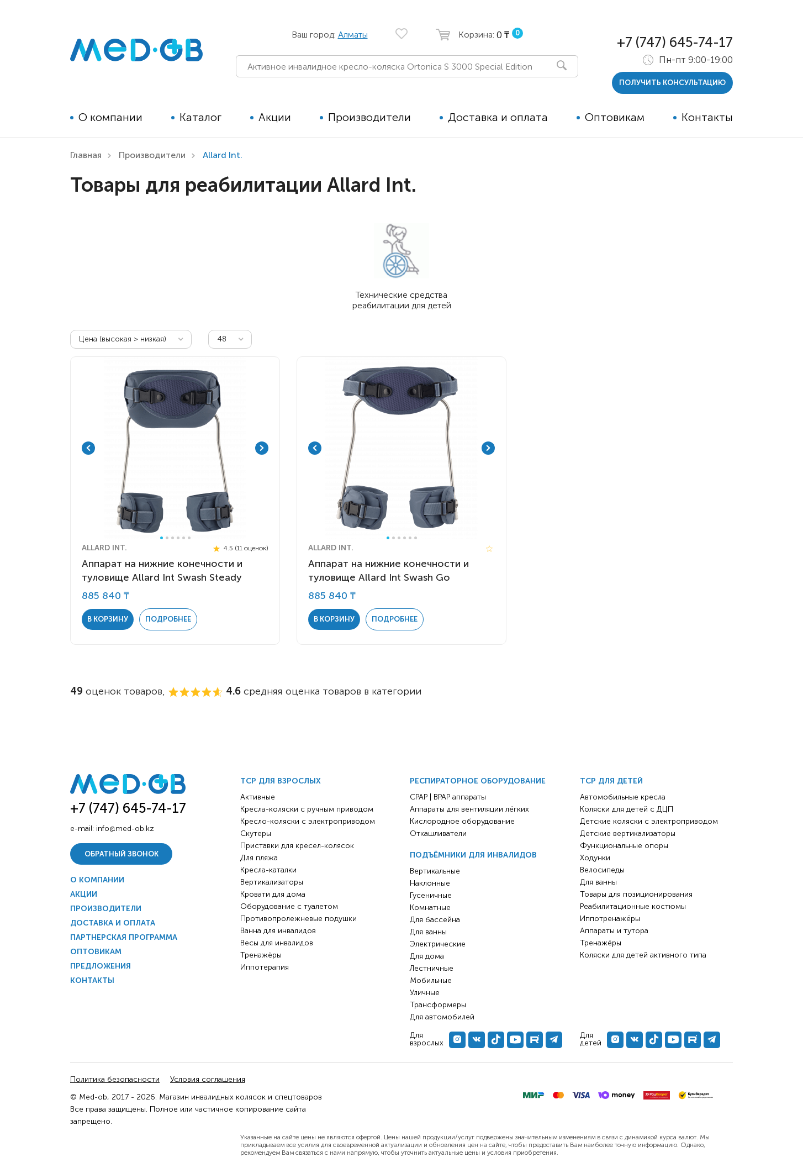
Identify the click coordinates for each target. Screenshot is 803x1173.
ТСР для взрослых (280, 781)
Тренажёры (261, 955)
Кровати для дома (272, 894)
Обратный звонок (121, 854)
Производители (369, 117)
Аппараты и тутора (614, 930)
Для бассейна (435, 919)
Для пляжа (259, 857)
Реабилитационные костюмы (633, 906)
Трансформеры (438, 1004)
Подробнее (168, 619)
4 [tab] (178, 537)
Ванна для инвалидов (278, 930)
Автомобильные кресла (622, 797)
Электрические (438, 944)
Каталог (200, 117)
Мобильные (431, 980)
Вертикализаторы (271, 882)
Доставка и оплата (498, 117)
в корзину (107, 619)
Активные (257, 797)
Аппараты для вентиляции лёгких (469, 809)
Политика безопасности (115, 1079)
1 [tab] (161, 537)
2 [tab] (167, 537)
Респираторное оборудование (478, 781)
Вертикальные (435, 871)
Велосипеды (602, 870)
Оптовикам (614, 117)
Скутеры (255, 833)
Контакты (707, 117)
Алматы (353, 34)
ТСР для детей (611, 781)
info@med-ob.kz (125, 828)
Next (261, 448)
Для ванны (428, 932)
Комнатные (430, 907)
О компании (110, 117)
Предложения (100, 966)
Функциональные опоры (624, 845)
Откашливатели (438, 833)
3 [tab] (172, 537)
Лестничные (431, 968)
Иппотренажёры (610, 918)
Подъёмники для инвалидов (473, 855)
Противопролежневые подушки (298, 918)
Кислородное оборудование (462, 821)
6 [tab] (189, 537)
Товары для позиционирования (636, 894)
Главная (86, 155)
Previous (88, 448)
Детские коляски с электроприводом (649, 821)
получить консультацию (672, 82)
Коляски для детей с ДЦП (626, 809)
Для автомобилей (442, 1017)
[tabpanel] (175, 448)
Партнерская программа (123, 937)
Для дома (427, 956)
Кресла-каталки (268, 870)
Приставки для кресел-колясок (297, 845)
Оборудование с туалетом (289, 906)
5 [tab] (183, 537)
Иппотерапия (264, 967)
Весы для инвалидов (276, 943)
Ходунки (595, 857)
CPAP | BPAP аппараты (448, 797)
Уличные (425, 992)
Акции (274, 117)
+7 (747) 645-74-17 (675, 42)
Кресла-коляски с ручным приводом (306, 809)
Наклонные (430, 883)
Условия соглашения (207, 1079)
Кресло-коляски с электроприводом (307, 821)
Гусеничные (431, 895)
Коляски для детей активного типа (643, 955)
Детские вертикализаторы (627, 833)
